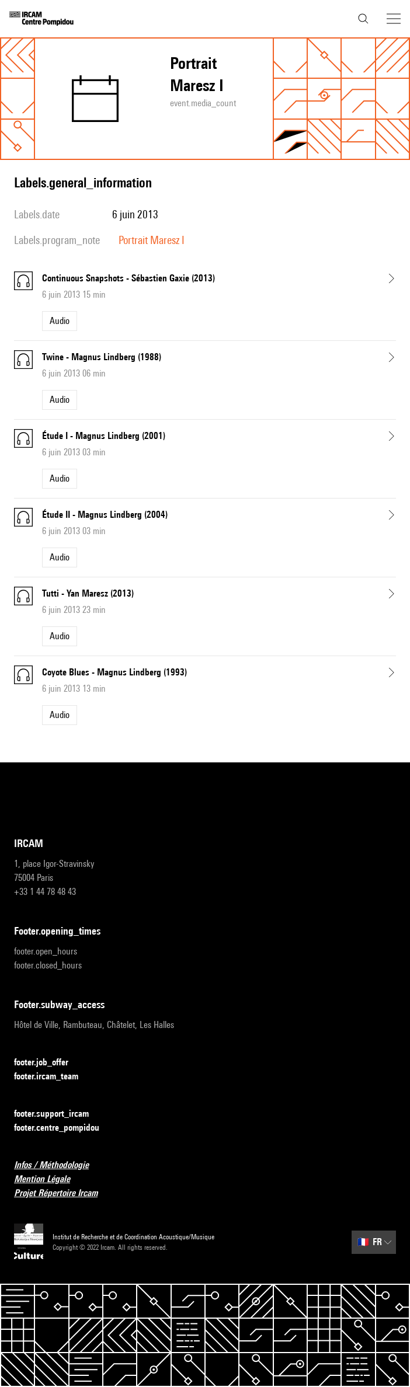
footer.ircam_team (53, 1077)
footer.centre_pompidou (63, 1128)
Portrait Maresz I (152, 240)
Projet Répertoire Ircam (63, 1193)
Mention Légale (49, 1179)
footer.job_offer (48, 1063)
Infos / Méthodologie (58, 1165)
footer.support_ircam (58, 1114)
